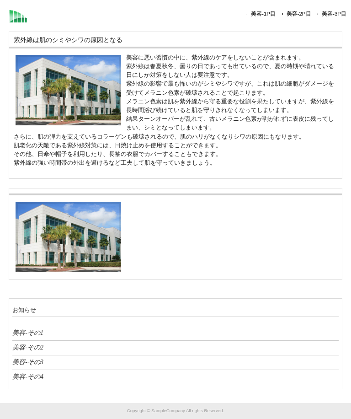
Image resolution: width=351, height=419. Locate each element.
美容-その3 (27, 361)
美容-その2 (27, 347)
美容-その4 (27, 376)
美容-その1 (27, 332)
